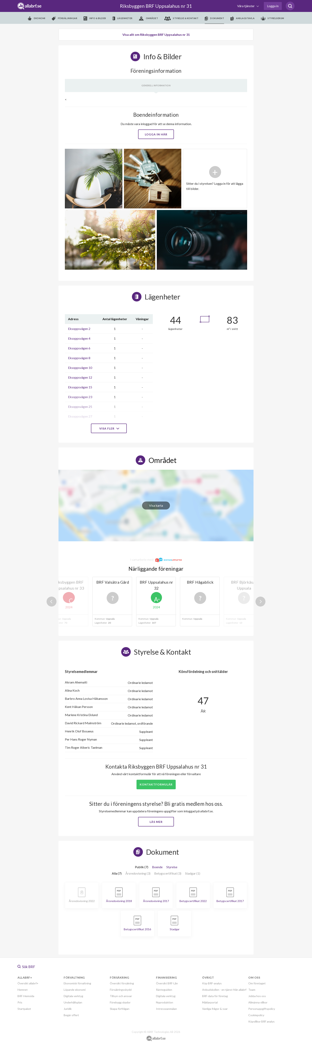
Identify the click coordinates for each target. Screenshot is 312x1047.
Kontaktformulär (156, 784)
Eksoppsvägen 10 (80, 367)
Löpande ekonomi (75, 989)
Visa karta (156, 505)
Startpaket (24, 1008)
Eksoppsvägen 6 (79, 348)
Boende (157, 867)
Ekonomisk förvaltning (77, 983)
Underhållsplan (73, 1002)
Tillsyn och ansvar (121, 996)
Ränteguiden (164, 989)
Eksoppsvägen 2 (79, 329)
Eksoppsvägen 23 (80, 397)
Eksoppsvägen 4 (79, 338)
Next (260, 602)
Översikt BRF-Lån (167, 983)
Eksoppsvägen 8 (79, 358)
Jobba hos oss (257, 996)
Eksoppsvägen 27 (80, 416)
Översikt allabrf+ (28, 983)
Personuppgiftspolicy (261, 1008)
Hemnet (23, 989)
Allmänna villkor (257, 1002)
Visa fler (108, 428)
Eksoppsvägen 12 (80, 377)
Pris (20, 1002)
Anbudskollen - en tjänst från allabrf (224, 989)
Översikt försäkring (122, 983)
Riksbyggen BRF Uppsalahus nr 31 (156, 6)
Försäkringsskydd (121, 989)
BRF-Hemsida (26, 996)
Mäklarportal (210, 1002)
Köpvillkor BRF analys (261, 1021)
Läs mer (156, 821)
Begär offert (71, 1015)
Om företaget (257, 983)
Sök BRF (26, 966)
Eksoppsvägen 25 (80, 406)
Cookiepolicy (256, 1015)
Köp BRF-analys (212, 983)
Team (251, 989)
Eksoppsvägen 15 (80, 387)
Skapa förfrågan (119, 1008)
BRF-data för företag (215, 996)
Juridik (68, 1008)
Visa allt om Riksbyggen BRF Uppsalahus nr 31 (156, 34)
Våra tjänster (246, 6)
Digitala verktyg (73, 996)
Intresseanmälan (166, 1008)
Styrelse (171, 867)
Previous (52, 602)
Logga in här (156, 134)
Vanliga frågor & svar (215, 1008)
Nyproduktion (164, 1002)
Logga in (273, 6)
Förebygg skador (120, 1002)
